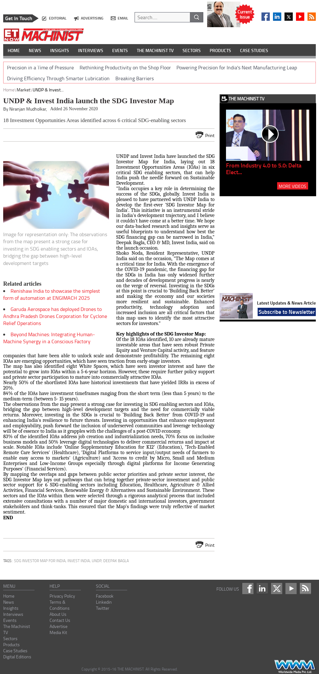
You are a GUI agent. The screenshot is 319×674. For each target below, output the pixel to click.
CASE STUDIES (254, 50)
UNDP (96, 560)
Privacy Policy (62, 596)
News (8, 602)
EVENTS (120, 50)
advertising (92, 18)
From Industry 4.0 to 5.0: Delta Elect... (263, 168)
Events (10, 620)
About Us (58, 614)
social (103, 586)
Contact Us (60, 620)
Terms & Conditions (60, 605)
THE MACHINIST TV (155, 50)
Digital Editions (17, 657)
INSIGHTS (59, 50)
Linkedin (104, 602)
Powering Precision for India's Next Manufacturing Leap (236, 67)
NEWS (35, 50)
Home (8, 90)
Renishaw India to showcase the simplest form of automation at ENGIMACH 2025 (51, 294)
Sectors (10, 638)
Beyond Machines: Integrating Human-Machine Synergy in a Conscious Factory (49, 338)
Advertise (58, 626)
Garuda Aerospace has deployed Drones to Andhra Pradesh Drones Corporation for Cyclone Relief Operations (55, 316)
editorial (57, 18)
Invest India (78, 560)
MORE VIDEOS (292, 186)
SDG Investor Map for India (40, 560)
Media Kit (58, 632)
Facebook (104, 596)
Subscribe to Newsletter (287, 311)
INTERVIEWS (90, 50)
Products (11, 644)
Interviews (13, 614)
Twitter (102, 608)
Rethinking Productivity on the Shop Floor (125, 67)
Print (209, 135)
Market (23, 90)
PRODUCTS (220, 50)
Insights (11, 608)
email (123, 18)
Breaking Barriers (134, 78)
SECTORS (192, 50)
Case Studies (15, 650)
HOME (14, 50)
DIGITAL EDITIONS (25, 65)
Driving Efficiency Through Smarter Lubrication (58, 78)
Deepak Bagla (116, 560)
